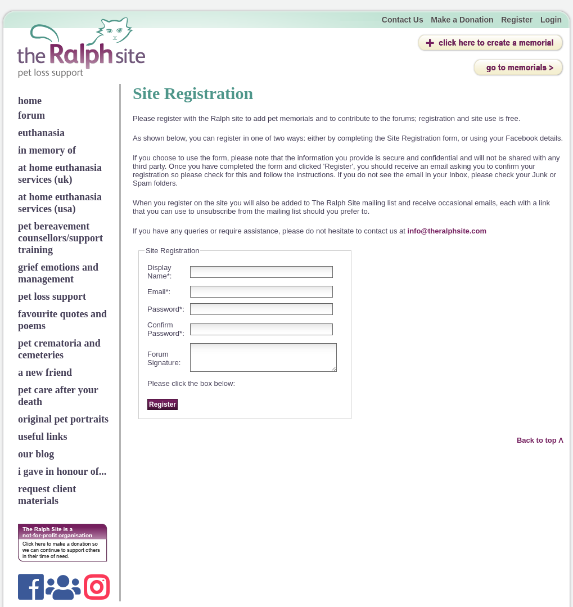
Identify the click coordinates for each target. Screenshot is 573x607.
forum (31, 115)
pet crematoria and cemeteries (59, 349)
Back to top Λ (540, 440)
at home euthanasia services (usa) (60, 202)
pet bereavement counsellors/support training (60, 238)
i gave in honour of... (62, 471)
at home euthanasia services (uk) (60, 173)
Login (551, 19)
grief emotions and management (58, 273)
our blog (36, 454)
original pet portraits (63, 419)
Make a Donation (462, 19)
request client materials (47, 494)
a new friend (45, 372)
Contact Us (402, 19)
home (30, 100)
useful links (42, 436)
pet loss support (52, 296)
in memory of (47, 150)
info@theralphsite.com (447, 231)
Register (517, 19)
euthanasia (41, 132)
